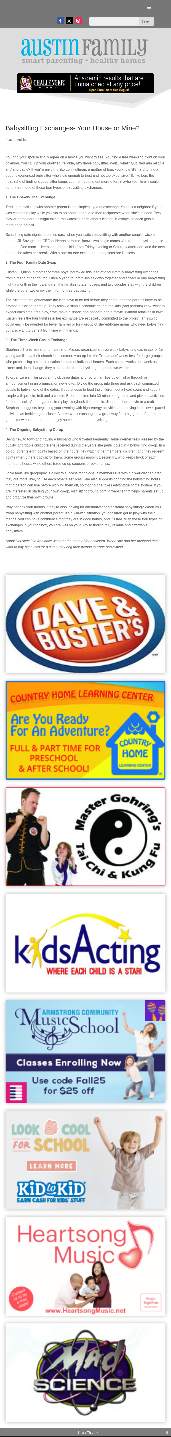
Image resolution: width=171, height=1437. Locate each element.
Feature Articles (16, 139)
